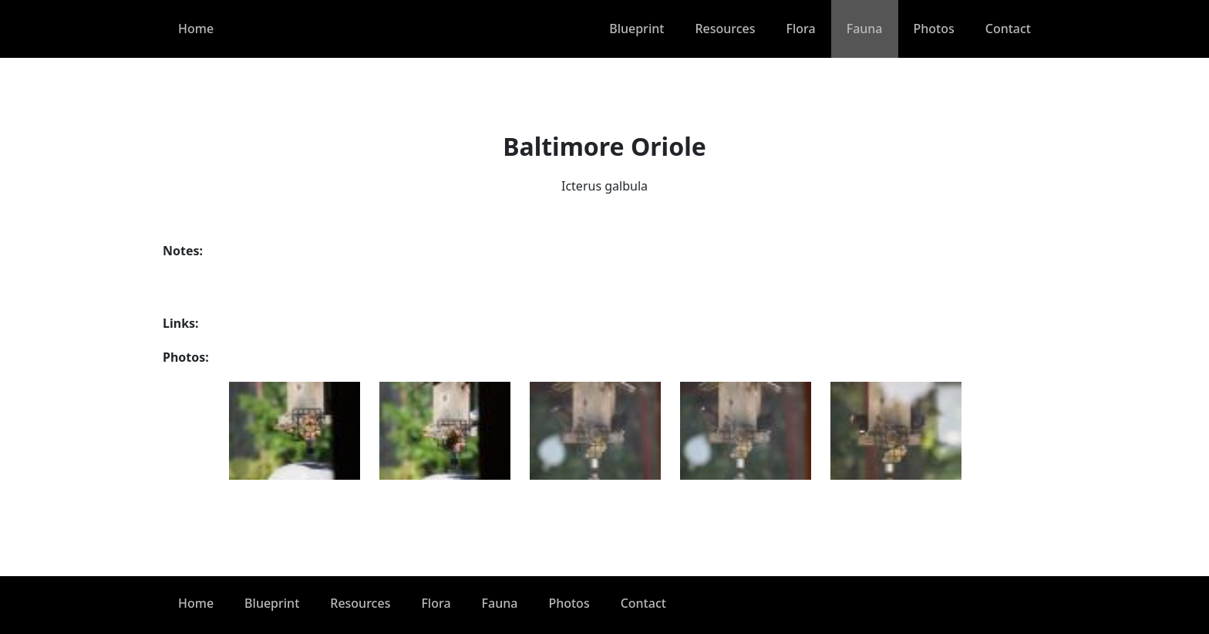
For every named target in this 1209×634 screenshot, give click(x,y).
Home (196, 28)
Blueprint (636, 28)
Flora (801, 28)
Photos (934, 28)
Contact (1008, 28)
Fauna (865, 28)
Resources (725, 28)
